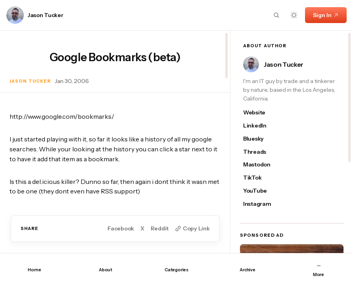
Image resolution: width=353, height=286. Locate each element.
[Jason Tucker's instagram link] (261, 204)
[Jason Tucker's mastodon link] (261, 164)
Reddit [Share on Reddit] (160, 228)
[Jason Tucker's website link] (261, 112)
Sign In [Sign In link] (326, 15)
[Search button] (276, 15)
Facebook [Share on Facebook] (120, 228)
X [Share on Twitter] (142, 228)
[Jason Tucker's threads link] (261, 151)
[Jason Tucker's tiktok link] (261, 177)
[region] (115, 142)
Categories (176, 269)
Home (34, 269)
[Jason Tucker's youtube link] (261, 190)
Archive (247, 269)
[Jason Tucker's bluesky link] (261, 138)
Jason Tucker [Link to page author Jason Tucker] (45, 15)
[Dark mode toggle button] (294, 15)
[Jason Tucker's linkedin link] (261, 125)
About (105, 269)
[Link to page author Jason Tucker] (15, 15)
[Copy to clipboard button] (192, 228)
